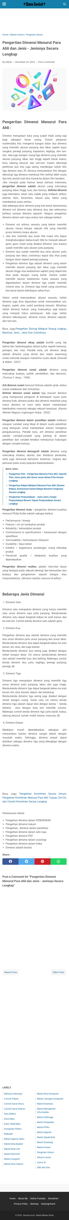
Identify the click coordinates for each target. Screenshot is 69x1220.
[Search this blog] (65, 4)
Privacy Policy (21, 1204)
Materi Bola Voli (12, 1149)
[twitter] (26, 861)
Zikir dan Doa (43, 1167)
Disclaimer (53, 1198)
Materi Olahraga (45, 1117)
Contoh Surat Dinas (14, 1103)
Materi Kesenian (45, 1103)
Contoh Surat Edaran (14, 1108)
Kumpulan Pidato (13, 1129)
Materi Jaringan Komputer (50, 1098)
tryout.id (41, 1162)
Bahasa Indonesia (13, 1093)
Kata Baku (9, 1119)
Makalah (8, 1134)
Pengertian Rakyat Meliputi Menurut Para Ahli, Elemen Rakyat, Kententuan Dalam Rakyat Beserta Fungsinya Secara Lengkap (36, 489)
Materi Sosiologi (45, 1142)
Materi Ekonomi (12, 1154)
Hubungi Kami (48, 1204)
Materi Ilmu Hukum (13, 1164)
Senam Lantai (44, 1157)
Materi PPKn (43, 1127)
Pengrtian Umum (45, 1152)
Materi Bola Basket (13, 1144)
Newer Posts (10, 972)
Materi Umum (44, 1147)
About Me (23, 1198)
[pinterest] (43, 861)
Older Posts (58, 972)
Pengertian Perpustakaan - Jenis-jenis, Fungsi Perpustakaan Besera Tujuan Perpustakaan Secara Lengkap (35, 500)
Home (12, 1198)
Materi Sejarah (44, 1132)
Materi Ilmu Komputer (48, 1093)
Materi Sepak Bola (46, 1137)
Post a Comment (46, 62)
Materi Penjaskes (45, 1122)
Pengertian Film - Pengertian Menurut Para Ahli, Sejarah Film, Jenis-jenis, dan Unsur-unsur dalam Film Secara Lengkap (38, 477)
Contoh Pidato (11, 1098)
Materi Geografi (12, 1159)
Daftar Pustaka (38, 1198)
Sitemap (34, 1204)
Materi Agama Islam (14, 1139)
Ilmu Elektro (10, 1113)
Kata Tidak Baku (12, 1124)
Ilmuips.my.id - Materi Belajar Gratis (38, 1215)
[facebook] (10, 861)
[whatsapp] (59, 861)
